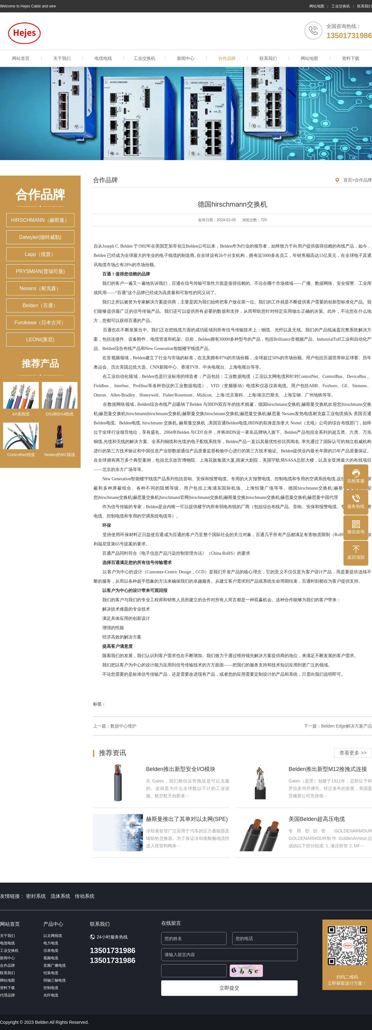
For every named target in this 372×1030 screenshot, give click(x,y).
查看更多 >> (352, 752)
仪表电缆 (50, 950)
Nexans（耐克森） (40, 288)
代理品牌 (7, 995)
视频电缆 (50, 958)
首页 (347, 179)
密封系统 (36, 896)
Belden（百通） (40, 305)
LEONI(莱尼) (40, 339)
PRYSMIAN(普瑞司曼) (40, 271)
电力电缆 (50, 943)
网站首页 (20, 58)
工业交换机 (340, 6)
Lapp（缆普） (40, 254)
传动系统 (85, 896)
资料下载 (350, 58)
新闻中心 (185, 58)
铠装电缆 (50, 973)
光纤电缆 (50, 995)
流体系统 (60, 896)
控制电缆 (50, 988)
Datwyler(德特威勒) (40, 237)
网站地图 (316, 6)
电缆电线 (103, 58)
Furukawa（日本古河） (40, 322)
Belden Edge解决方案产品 (346, 725)
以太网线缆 (52, 936)
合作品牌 (227, 58)
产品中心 (53, 924)
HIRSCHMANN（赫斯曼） (40, 220)
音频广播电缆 (54, 965)
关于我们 (62, 58)
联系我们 (364, 6)
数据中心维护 (123, 725)
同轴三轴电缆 (54, 980)
